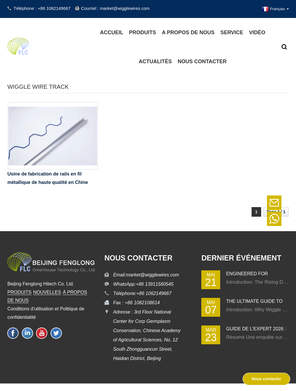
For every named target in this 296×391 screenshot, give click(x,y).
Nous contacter (266, 378)
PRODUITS (19, 292)
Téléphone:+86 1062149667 (142, 293)
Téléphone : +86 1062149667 (41, 8)
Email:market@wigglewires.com (146, 274)
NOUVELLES (47, 292)
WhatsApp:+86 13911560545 (143, 284)
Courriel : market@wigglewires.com (115, 8)
